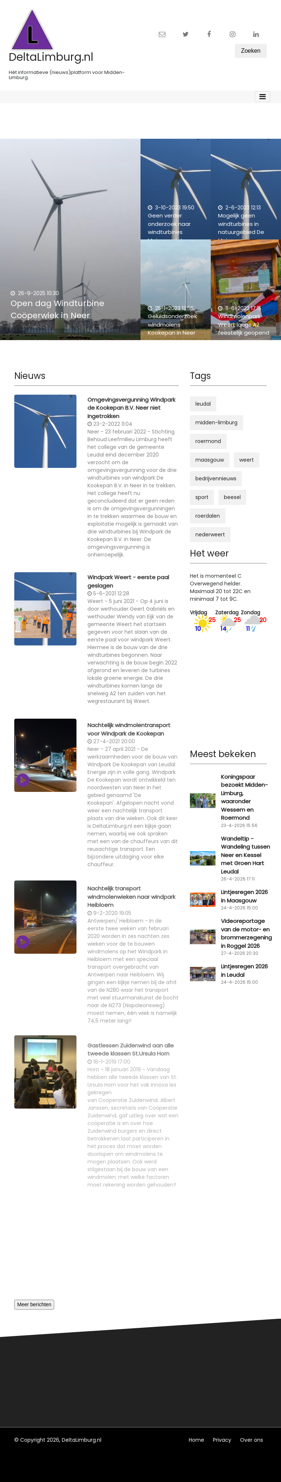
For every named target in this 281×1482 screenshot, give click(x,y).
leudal (203, 403)
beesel (232, 497)
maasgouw (209, 459)
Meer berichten (34, 1304)
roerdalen (207, 516)
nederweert (210, 534)
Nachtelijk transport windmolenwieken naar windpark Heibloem (131, 905)
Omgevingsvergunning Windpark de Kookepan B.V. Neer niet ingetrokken (131, 412)
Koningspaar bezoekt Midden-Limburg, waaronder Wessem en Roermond (244, 797)
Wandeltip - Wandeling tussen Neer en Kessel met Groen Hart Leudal (245, 855)
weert (246, 459)
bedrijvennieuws (215, 478)
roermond (208, 441)
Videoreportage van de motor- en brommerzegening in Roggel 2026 (246, 933)
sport (202, 497)
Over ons (251, 1440)
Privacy (222, 1440)
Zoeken (251, 51)
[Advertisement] (96, 1248)
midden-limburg (216, 422)
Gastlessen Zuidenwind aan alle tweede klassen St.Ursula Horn (130, 1058)
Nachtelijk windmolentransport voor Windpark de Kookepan (129, 736)
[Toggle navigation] (262, 96)
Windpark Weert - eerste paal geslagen (128, 586)
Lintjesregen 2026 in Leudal (244, 970)
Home (196, 1440)
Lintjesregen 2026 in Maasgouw (244, 896)
